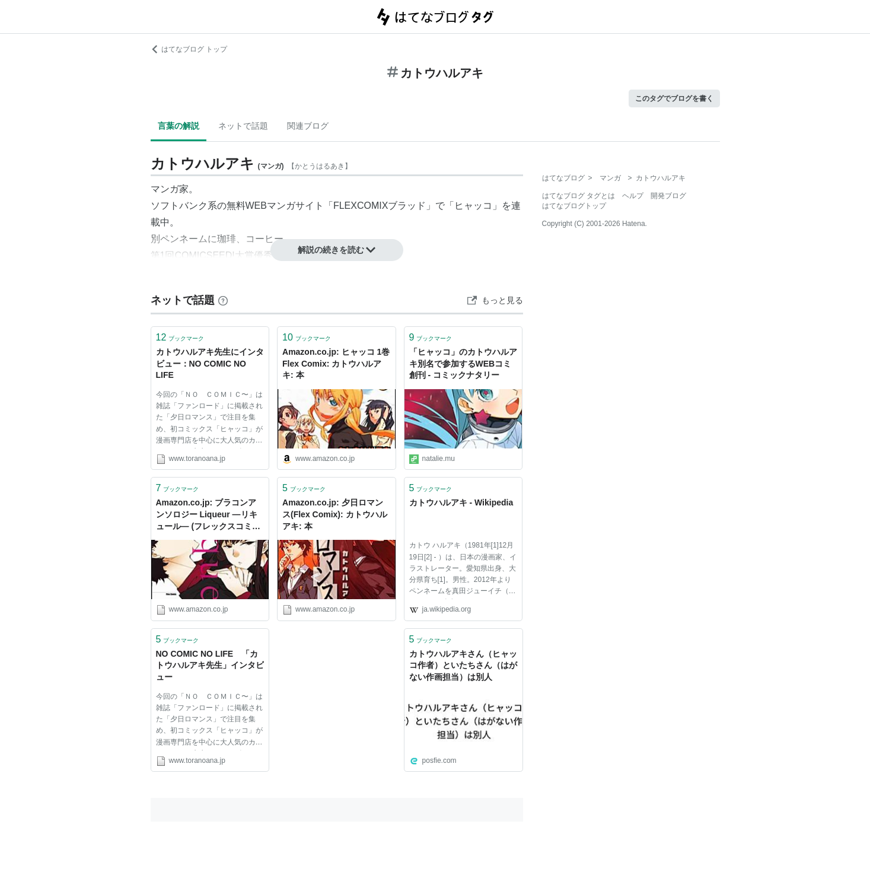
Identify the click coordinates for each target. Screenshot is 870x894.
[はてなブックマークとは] (223, 300)
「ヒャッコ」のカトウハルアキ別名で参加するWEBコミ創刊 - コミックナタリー (463, 363)
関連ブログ (308, 126)
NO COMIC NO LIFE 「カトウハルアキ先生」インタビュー (210, 665)
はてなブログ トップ (189, 49)
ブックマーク (180, 337)
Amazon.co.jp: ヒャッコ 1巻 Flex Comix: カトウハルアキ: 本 (336, 363)
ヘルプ (632, 196)
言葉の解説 (178, 126)
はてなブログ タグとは (578, 196)
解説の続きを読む (337, 249)
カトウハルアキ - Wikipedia (461, 502)
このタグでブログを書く (674, 98)
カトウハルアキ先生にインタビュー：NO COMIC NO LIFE (210, 363)
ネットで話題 (243, 126)
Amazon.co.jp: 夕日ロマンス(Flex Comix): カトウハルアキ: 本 (334, 514)
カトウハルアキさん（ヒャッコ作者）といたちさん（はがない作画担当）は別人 (463, 665)
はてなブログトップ (574, 206)
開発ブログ (668, 196)
